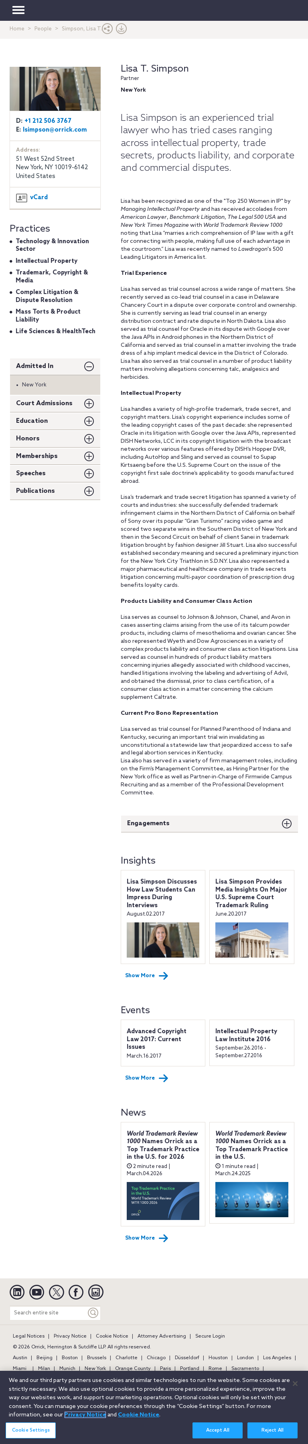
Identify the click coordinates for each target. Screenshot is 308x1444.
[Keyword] (93, 1313)
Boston (70, 1358)
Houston (218, 1358)
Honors (28, 438)
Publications (35, 491)
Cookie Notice (112, 1336)
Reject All (272, 1434)
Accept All (217, 1434)
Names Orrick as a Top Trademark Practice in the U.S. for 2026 (163, 1145)
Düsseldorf (187, 1358)
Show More (146, 976)
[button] (107, 30)
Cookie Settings (31, 1434)
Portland (189, 1369)
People (43, 29)
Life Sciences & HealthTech (55, 331)
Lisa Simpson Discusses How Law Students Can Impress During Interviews (162, 893)
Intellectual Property (46, 261)
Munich (67, 1369)
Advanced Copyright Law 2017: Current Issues (156, 1039)
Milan (44, 1369)
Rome (215, 1369)
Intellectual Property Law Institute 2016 (246, 1035)
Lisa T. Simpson (155, 69)
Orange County (133, 1369)
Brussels (96, 1358)
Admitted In (34, 366)
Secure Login (210, 1336)
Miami (19, 1369)
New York (95, 1369)
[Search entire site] (48, 1313)
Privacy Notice (70, 1336)
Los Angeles (277, 1358)
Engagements (148, 823)
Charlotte (127, 1358)
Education (32, 421)
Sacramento (245, 1369)
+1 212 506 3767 (47, 121)
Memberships (37, 456)
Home (17, 29)
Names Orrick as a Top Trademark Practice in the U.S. (251, 1145)
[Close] (295, 1388)
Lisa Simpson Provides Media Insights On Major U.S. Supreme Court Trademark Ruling (251, 893)
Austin (20, 1358)
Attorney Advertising (162, 1336)
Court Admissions (44, 403)
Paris (165, 1369)
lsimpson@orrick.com (55, 130)
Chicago (156, 1358)
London (245, 1358)
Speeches (31, 473)
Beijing (44, 1358)
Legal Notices (29, 1336)
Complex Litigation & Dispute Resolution (47, 296)
